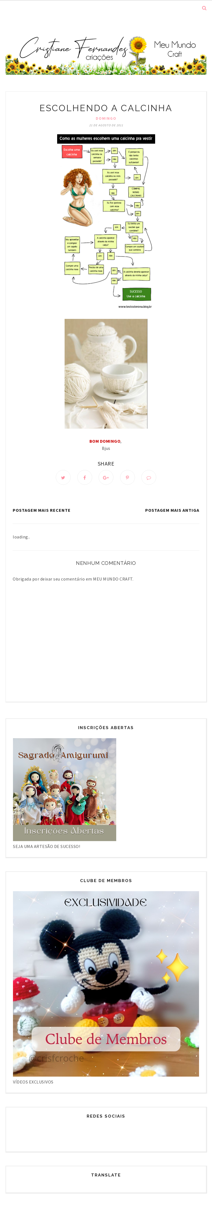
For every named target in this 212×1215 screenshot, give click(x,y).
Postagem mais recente (42, 510)
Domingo (106, 118)
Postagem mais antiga (172, 510)
